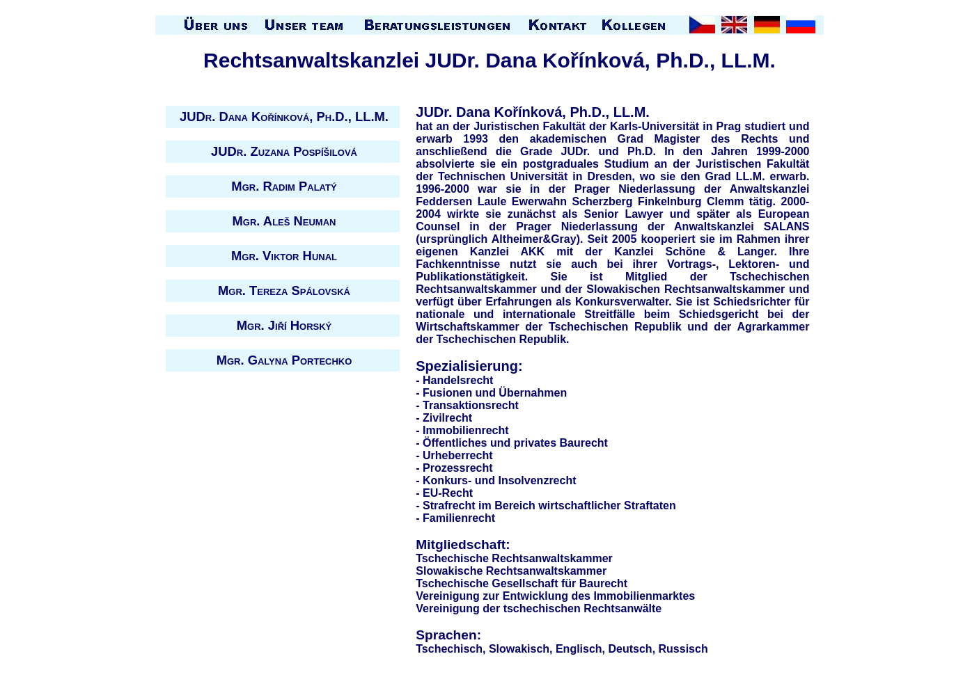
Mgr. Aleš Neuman (284, 221)
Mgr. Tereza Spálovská (284, 290)
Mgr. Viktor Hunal (284, 255)
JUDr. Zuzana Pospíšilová (284, 151)
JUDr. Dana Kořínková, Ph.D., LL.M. (284, 116)
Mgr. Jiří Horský (284, 325)
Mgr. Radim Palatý (283, 186)
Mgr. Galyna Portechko (284, 360)
